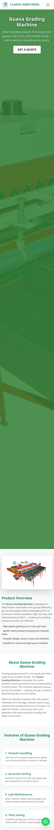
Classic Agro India (20, 5)
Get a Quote (27, 49)
